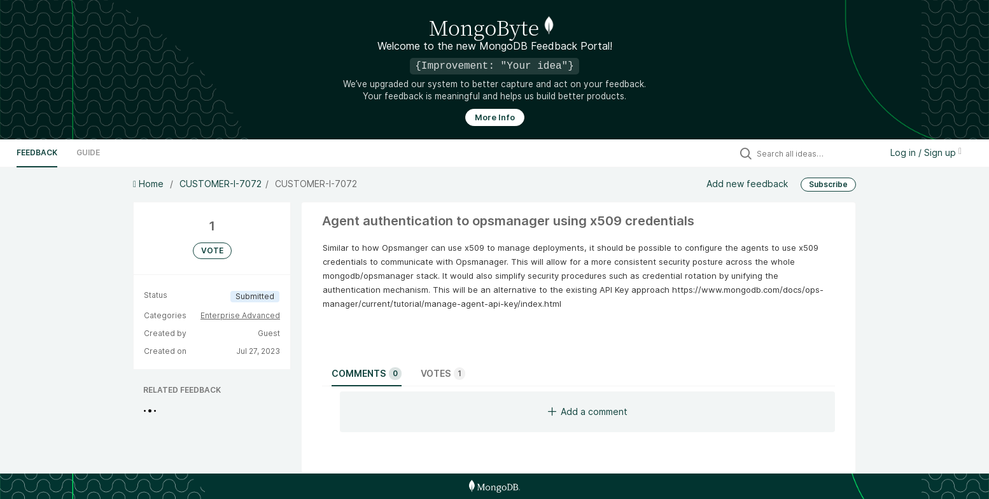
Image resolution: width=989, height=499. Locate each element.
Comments (367, 373)
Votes (443, 373)
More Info (495, 117)
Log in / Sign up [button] (926, 152)
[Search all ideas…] (816, 153)
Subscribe (828, 184)
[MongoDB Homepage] (494, 486)
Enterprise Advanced (240, 315)
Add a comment (588, 411)
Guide (88, 152)
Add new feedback (747, 183)
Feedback (37, 152)
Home (149, 183)
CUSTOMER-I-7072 (220, 183)
